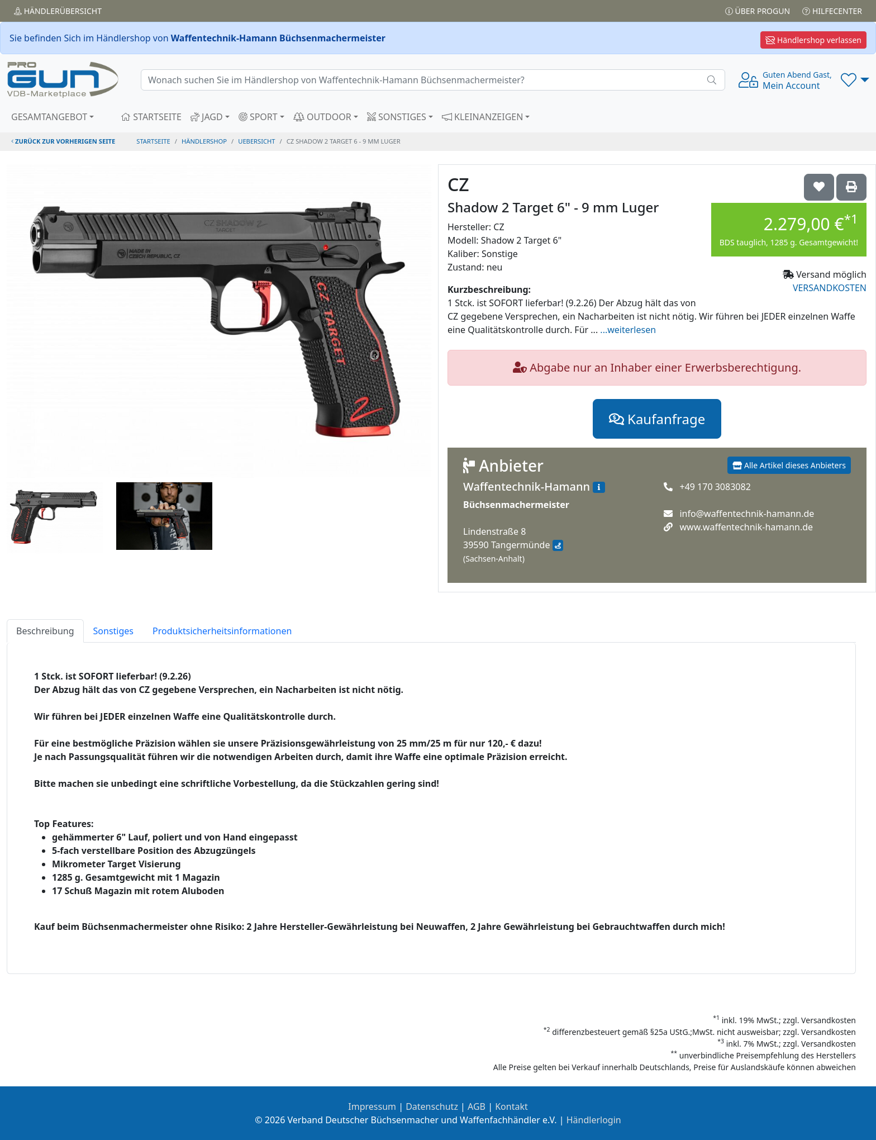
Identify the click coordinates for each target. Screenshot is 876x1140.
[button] (855, 80)
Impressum (372, 1106)
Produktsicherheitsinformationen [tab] (222, 631)
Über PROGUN (757, 11)
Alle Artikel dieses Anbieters (789, 465)
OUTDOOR (322, 117)
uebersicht (256, 141)
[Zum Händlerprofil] (599, 487)
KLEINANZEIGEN (482, 117)
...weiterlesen (628, 330)
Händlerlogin (593, 1120)
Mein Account (797, 80)
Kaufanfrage (657, 419)
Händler (58, 11)
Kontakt (511, 1106)
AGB (476, 1106)
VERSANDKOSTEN (830, 288)
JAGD (207, 117)
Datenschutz (432, 1106)
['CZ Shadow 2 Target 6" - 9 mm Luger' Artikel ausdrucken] (851, 187)
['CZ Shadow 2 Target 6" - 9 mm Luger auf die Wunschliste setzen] (819, 187)
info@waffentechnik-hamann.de (746, 513)
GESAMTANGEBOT (49, 117)
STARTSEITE (151, 117)
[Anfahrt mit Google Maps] (558, 545)
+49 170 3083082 (714, 487)
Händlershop (204, 141)
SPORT (258, 117)
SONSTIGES (396, 117)
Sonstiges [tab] (113, 631)
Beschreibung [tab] (45, 631)
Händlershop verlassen (813, 40)
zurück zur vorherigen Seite (63, 141)
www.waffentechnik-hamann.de (746, 527)
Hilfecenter (832, 11)
